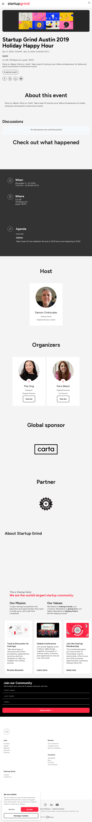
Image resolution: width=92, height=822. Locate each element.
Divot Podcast (52, 765)
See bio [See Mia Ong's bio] (29, 399)
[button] (89, 3)
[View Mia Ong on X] (29, 381)
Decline (12, 809)
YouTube (51, 762)
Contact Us (7, 777)
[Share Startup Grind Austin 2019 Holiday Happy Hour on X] (10, 79)
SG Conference (53, 744)
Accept (30, 809)
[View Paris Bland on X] (63, 381)
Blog (49, 760)
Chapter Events (53, 746)
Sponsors (7, 750)
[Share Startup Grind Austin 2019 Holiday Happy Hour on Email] (21, 79)
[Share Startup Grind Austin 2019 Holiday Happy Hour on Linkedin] (15, 79)
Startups (6, 748)
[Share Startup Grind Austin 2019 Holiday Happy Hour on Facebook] (4, 79)
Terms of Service (45, 809)
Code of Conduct (58, 809)
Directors (7, 752)
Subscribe (45, 710)
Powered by (46, 817)
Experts (6, 746)
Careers (6, 775)
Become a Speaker (54, 748)
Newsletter (51, 758)
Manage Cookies (21, 815)
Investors (7, 744)
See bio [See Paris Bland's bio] (63, 399)
